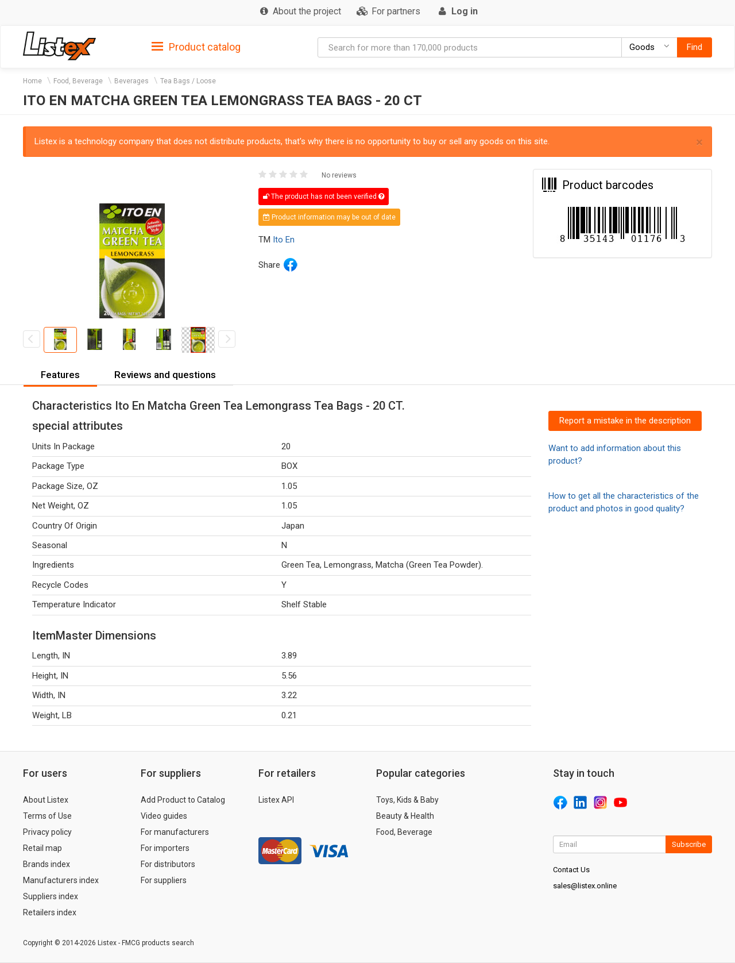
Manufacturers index (61, 880)
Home (32, 81)
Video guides (164, 816)
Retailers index (49, 912)
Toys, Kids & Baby (407, 799)
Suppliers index (50, 896)
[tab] (196, 46)
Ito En (284, 239)
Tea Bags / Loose (188, 81)
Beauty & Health (405, 816)
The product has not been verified (323, 196)
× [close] (699, 142)
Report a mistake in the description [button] (625, 420)
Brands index (46, 864)
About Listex (45, 799)
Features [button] (60, 374)
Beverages (131, 81)
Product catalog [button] (196, 47)
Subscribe (689, 844)
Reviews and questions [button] (165, 374)
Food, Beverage (78, 81)
